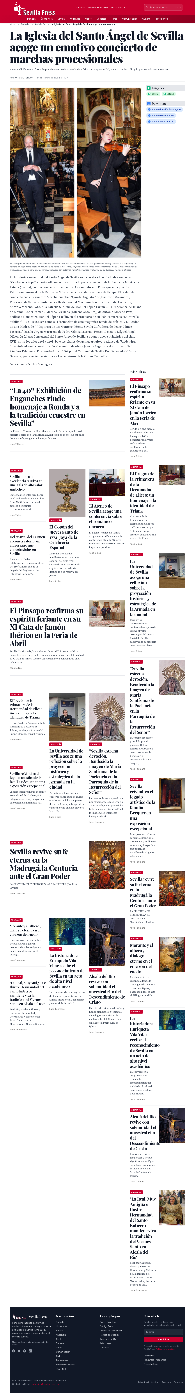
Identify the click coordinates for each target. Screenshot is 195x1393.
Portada (31, 18)
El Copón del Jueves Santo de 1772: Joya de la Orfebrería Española (63, 537)
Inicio (12, 24)
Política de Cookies (109, 1335)
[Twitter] (19, 1350)
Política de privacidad (165, 1349)
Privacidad (143, 1382)
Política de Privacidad (111, 1330)
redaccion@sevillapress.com (45, 1384)
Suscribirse (163, 1339)
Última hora (47, 18)
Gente (88, 18)
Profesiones (161, 18)
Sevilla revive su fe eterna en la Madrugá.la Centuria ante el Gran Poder (143, 892)
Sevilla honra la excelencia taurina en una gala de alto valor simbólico (26, 482)
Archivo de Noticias (66, 1364)
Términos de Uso (108, 1339)
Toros (114, 18)
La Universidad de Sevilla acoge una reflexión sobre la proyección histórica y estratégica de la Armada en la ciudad (66, 769)
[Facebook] (13, 1350)
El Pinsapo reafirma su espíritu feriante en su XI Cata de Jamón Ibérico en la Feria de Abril (143, 404)
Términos (166, 1382)
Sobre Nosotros (108, 1322)
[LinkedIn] (30, 1350)
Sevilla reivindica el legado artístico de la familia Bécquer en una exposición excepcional (27, 779)
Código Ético (106, 1326)
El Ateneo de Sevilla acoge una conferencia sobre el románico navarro (105, 516)
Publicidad (149, 1355)
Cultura (146, 18)
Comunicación (129, 18)
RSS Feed (61, 1369)
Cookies (155, 1382)
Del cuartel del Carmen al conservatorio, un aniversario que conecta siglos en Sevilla (27, 545)
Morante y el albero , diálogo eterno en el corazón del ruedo (25, 930)
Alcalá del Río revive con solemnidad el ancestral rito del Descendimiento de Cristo (107, 989)
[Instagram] (24, 1350)
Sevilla (61, 18)
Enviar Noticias (151, 1364)
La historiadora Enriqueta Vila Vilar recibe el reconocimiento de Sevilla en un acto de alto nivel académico (66, 970)
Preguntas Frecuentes (155, 1360)
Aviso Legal (105, 1343)
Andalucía (75, 18)
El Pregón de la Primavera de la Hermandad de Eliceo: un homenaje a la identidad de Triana (26, 708)
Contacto (104, 1347)
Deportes (101, 18)
